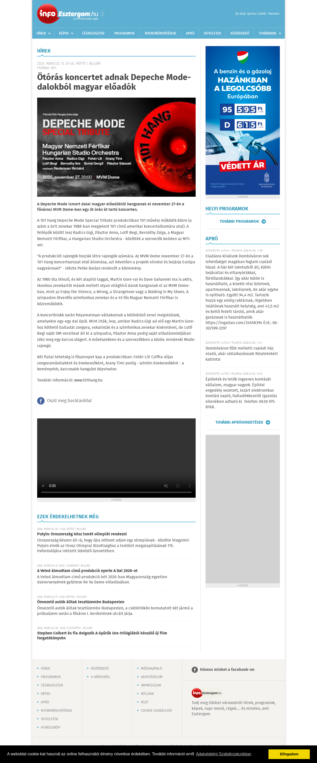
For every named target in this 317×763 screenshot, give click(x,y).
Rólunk (147, 694)
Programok (124, 33)
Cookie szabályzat (156, 710)
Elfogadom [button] (289, 754)
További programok (239, 221)
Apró (190, 33)
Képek (64, 33)
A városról (100, 677)
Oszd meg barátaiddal (69, 400)
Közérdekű (240, 33)
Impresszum (151, 685)
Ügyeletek (212, 33)
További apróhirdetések (239, 422)
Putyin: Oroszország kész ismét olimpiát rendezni (82, 534)
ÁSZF (144, 702)
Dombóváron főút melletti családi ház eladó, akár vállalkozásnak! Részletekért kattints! (242, 354)
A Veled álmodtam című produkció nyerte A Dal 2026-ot (87, 571)
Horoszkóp (50, 727)
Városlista (102, 14)
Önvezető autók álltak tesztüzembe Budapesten (80, 602)
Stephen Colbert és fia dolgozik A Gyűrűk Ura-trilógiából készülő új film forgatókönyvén (102, 635)
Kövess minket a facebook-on (227, 670)
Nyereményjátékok (160, 33)
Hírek (41, 33)
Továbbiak (267, 33)
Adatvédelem (151, 677)
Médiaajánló (151, 668)
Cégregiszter (93, 33)
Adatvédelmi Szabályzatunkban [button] (223, 754)
